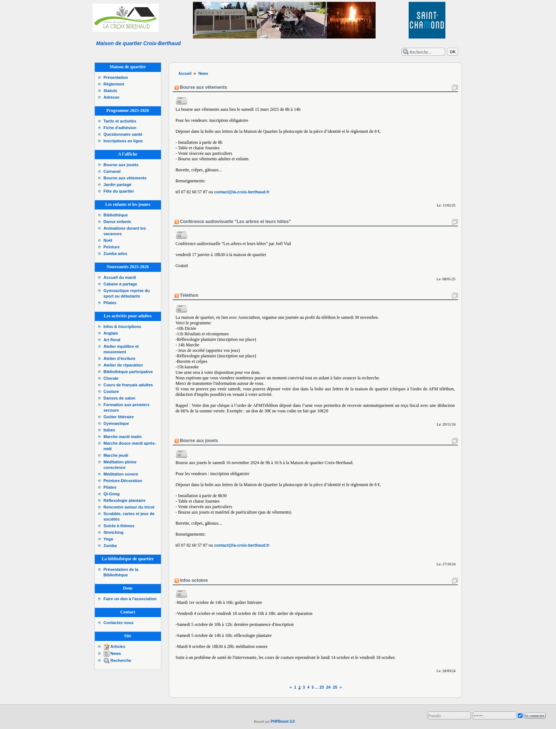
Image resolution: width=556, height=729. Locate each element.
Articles (118, 646)
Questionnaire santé (123, 134)
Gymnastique (116, 423)
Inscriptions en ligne (123, 141)
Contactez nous (119, 622)
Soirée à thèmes (119, 526)
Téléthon (189, 295)
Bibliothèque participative (128, 371)
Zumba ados (116, 253)
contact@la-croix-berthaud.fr (242, 192)
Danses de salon (120, 398)
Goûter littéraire (119, 417)
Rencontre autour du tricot (129, 507)
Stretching (113, 532)
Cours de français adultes (128, 385)
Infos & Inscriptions (122, 326)
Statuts (110, 90)
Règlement (114, 84)
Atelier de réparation (123, 365)
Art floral (112, 340)
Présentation (116, 77)
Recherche (121, 660)
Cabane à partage (120, 284)
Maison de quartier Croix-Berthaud (138, 43)
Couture (111, 391)
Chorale (111, 378)
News (116, 653)
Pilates (110, 302)
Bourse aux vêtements (125, 178)
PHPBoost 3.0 (282, 721)
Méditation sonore (121, 474)
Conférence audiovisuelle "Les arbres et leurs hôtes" (235, 221)
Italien (109, 430)
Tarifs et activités (120, 121)
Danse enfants (117, 221)
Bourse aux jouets (121, 165)
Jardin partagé (118, 184)
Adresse (111, 97)
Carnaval (112, 171)
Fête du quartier (119, 191)
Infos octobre (194, 580)
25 (335, 687)
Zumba (110, 545)
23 (321, 687)
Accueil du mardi (120, 277)
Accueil (185, 74)
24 (328, 687)
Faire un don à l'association (130, 599)
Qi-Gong (112, 494)
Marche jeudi (116, 455)
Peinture (112, 247)
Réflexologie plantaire (125, 500)
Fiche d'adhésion (120, 127)
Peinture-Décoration (123, 480)
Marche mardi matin (123, 436)
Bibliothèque (116, 215)
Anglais (111, 333)
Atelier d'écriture (120, 358)
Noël (108, 240)
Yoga (108, 539)
